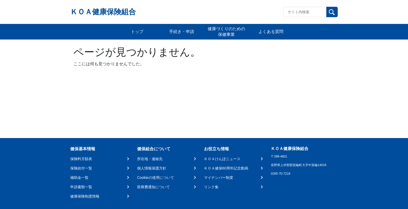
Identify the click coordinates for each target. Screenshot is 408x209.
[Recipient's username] (305, 12)
